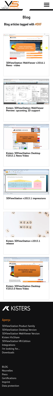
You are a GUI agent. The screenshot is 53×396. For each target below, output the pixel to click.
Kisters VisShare (11, 337)
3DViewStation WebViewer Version (21, 333)
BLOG (5, 366)
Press (5, 374)
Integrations (8, 344)
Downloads (8, 352)
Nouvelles (7, 370)
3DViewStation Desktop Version (19, 329)
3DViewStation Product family (18, 326)
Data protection (10, 385)
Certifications (9, 378)
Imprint (6, 382)
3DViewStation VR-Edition (16, 341)
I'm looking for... (11, 348)
